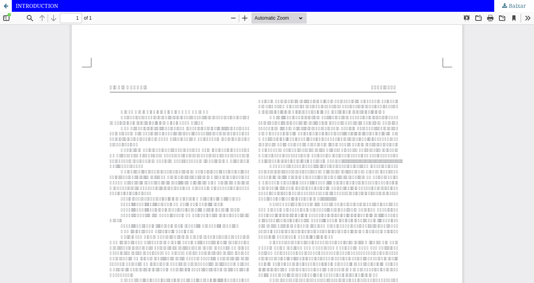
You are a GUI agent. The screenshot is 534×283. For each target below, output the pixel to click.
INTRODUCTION (37, 5)
